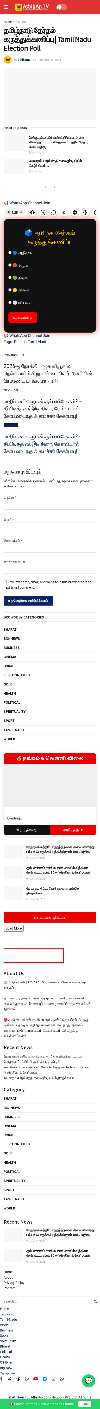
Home (8, 21)
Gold (8, 684)
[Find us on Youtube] (35, 1379)
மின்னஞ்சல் (13, 540)
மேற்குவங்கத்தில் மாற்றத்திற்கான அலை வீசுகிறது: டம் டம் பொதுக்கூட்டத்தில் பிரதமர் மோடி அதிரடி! (58, 142)
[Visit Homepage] (32, 7)
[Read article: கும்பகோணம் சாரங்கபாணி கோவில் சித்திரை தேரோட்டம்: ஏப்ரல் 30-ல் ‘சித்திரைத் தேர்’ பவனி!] (13, 872)
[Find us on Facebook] (1, 1379)
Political (20, 21)
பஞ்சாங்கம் (7, 1314)
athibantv (24, 59)
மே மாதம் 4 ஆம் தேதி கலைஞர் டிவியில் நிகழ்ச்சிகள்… (40, 1078)
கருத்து (10, 497)
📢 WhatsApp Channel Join (27, 203)
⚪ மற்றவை (19, 303)
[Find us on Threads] (18, 1379)
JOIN (84, 1404)
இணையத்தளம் (14, 561)
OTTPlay (6, 1362)
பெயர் (9, 520)
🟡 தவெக (18, 290)
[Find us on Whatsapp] (27, 1379)
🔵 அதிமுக (20, 253)
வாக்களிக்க (22, 317)
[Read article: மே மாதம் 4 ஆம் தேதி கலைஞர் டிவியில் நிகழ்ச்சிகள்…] (14, 166)
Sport (9, 721)
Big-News (12, 638)
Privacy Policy (14, 1283)
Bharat (10, 629)
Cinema (10, 657)
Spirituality (15, 711)
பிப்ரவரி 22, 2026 (50, 59)
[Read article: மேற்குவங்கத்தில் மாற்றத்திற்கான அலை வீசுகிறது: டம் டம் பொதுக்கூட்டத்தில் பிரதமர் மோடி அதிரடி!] (14, 143)
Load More (14, 928)
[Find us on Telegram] (45, 1379)
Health (10, 693)
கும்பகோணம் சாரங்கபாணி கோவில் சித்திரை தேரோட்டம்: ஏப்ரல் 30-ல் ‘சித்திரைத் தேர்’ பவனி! (58, 870)
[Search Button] (95, 1301)
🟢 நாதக (18, 278)
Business (12, 648)
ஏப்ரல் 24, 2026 (38, 152)
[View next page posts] (54, 187)
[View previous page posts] (45, 187)
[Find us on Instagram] (53, 1379)
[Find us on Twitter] (9, 1379)
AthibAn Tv (20, 1397)
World (9, 739)
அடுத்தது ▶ (73, 830)
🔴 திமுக (18, 265)
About (8, 1277)
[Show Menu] (6, 7)
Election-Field (17, 675)
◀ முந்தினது (27, 830)
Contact (10, 1288)
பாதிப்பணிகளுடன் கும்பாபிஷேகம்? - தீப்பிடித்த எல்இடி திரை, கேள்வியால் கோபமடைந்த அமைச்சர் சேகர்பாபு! (42, 444)
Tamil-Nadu (37, 342)
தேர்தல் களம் (9, 1373)
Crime (9, 666)
